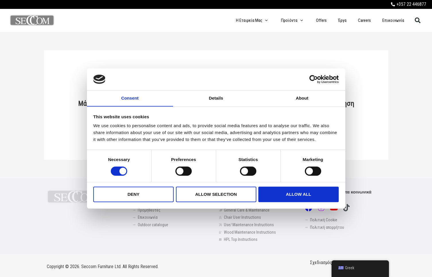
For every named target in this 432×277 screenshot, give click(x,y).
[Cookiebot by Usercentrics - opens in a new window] (313, 79)
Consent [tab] (130, 98)
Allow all (298, 194)
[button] (417, 20)
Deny (133, 194)
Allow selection (216, 194)
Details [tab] (216, 98)
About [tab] (302, 98)
